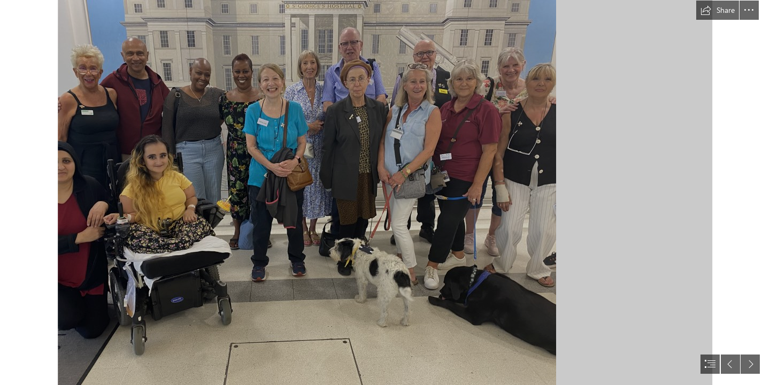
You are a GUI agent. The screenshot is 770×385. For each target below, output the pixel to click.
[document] (385, 192)
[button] (717, 10)
